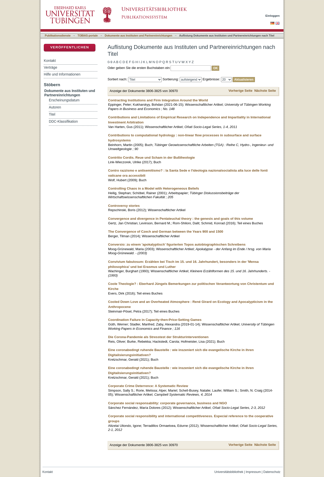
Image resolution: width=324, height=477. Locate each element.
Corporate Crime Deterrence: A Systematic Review (148, 386)
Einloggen (273, 15)
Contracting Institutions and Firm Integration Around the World (158, 100)
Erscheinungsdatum (64, 100)
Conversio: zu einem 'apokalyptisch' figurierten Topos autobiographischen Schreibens (177, 244)
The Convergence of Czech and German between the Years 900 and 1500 (165, 231)
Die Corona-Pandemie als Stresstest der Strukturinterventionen (158, 337)
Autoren (55, 107)
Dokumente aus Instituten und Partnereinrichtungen (138, 35)
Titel (52, 114)
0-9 (110, 62)
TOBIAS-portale (87, 35)
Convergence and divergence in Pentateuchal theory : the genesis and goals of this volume (180, 219)
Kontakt (50, 61)
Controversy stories (124, 206)
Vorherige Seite (240, 91)
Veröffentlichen (69, 47)
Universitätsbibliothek (228, 472)
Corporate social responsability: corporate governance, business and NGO (167, 403)
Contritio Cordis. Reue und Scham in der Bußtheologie (151, 157)
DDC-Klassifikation (63, 121)
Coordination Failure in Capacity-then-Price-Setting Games (154, 320)
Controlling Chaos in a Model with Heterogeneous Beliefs (153, 188)
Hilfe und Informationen (62, 74)
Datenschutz (271, 472)
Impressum (253, 472)
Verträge (50, 67)
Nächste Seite (265, 91)
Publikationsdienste (58, 35)
